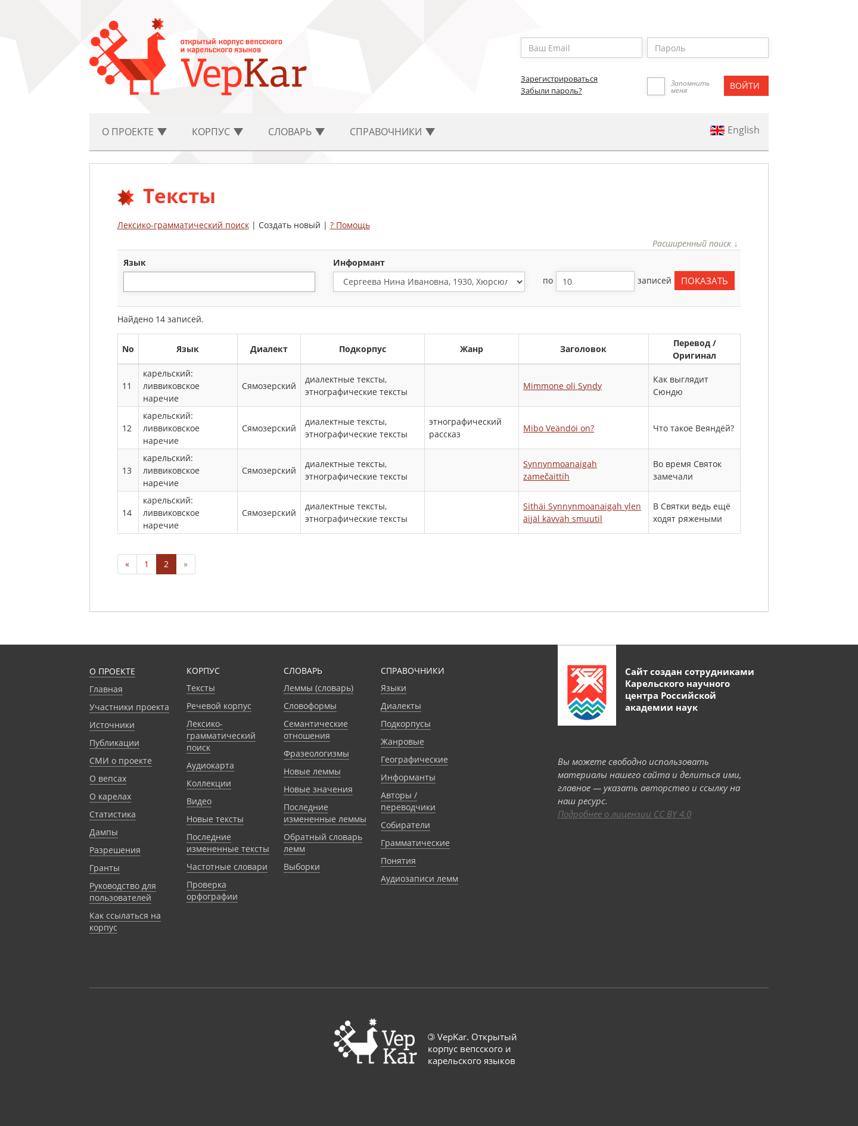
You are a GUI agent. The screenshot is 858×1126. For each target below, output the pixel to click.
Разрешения (115, 850)
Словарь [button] (296, 131)
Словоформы (310, 705)
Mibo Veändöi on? (558, 428)
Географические (414, 759)
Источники (112, 724)
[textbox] (133, 281)
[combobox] (219, 282)
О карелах (110, 796)
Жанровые (402, 741)
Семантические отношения (316, 729)
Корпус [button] (217, 131)
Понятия (398, 860)
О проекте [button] (134, 131)
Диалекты (401, 705)
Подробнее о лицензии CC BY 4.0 (624, 814)
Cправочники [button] (392, 131)
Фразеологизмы (316, 753)
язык (134, 262)
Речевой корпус (218, 705)
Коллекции (208, 783)
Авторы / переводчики (408, 801)
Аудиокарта (210, 765)
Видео (199, 801)
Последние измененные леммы (325, 813)
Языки (393, 687)
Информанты (408, 777)
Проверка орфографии (212, 890)
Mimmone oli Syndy (562, 385)
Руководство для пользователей (122, 891)
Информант (359, 262)
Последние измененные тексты (227, 842)
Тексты (200, 687)
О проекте (112, 671)
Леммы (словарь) (318, 687)
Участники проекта (129, 707)
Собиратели (405, 824)
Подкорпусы (406, 723)
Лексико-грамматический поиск (183, 225)
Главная (106, 689)
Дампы (103, 832)
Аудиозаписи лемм (419, 878)
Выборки (302, 866)
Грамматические (415, 842)
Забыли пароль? (551, 90)
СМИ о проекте (120, 760)
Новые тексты (215, 819)
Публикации (114, 742)
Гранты (104, 867)
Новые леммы (312, 771)
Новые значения (318, 789)
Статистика (112, 814)
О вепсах (107, 778)
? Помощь (350, 225)
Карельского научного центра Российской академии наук (677, 695)
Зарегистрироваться (559, 78)
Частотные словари (227, 866)
